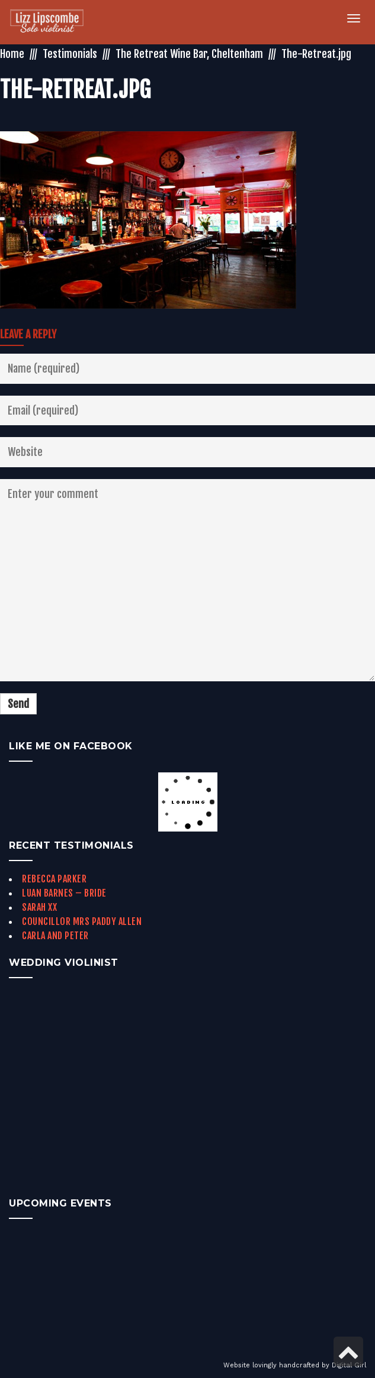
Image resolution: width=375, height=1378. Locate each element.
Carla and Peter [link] (55, 936)
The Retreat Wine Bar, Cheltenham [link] (189, 53)
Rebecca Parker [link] (54, 879)
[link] (53, 22)
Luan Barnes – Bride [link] (64, 893)
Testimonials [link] (70, 53)
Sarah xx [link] (39, 907)
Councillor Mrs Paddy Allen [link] (82, 921)
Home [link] (12, 53)
